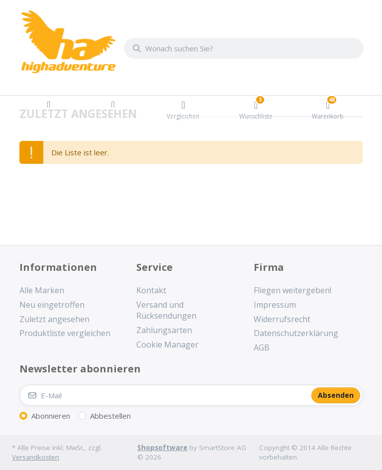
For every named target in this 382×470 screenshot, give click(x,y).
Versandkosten (35, 457)
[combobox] (244, 48)
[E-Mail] (164, 395)
